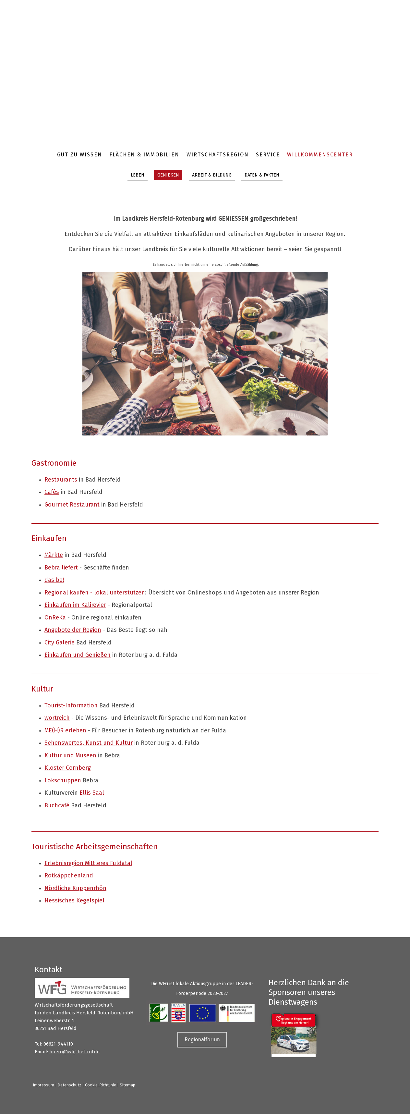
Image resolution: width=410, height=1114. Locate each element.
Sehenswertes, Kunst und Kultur (88, 742)
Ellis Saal (91, 792)
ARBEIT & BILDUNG (212, 175)
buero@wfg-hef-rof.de (74, 1052)
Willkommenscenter (320, 155)
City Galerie (59, 642)
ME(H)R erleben (65, 730)
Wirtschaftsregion (218, 155)
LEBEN (137, 175)
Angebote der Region (72, 629)
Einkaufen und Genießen (77, 654)
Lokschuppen (62, 780)
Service (268, 155)
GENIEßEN (168, 175)
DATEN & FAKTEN (262, 175)
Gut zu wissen (79, 155)
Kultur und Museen (70, 755)
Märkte (53, 554)
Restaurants (60, 479)
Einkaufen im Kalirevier (75, 604)
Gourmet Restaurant (72, 504)
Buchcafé (56, 805)
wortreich (57, 717)
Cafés (51, 492)
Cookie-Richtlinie (100, 1085)
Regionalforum (202, 1039)
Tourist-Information (71, 705)
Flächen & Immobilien (144, 155)
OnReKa (55, 617)
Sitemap (127, 1085)
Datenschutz (69, 1085)
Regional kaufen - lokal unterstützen (94, 592)
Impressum (43, 1085)
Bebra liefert (61, 567)
